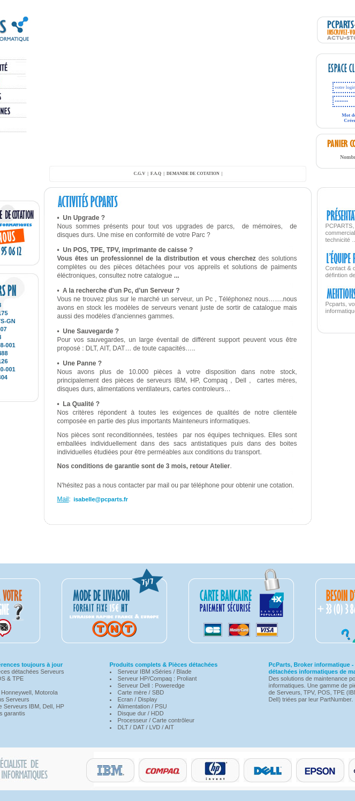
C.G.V (139, 173)
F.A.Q (155, 173)
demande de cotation (193, 173)
